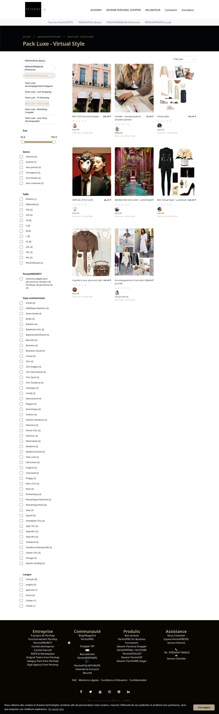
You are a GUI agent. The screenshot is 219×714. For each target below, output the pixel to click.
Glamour (32, 435)
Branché (31, 340)
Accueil (27, 36)
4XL (29, 257)
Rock (30, 488)
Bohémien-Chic (35, 329)
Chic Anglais (33, 366)
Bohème (31, 324)
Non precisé (33, 167)
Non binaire (33, 177)
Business (32, 345)
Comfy (30, 393)
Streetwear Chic (35, 520)
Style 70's (32, 526)
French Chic (33, 430)
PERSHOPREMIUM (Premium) (123, 22)
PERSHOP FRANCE (179, 652)
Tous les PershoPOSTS (60, 22)
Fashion (31, 414)
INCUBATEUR (152, 10)
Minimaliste (33, 441)
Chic (29, 361)
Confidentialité (138, 680)
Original (31, 467)
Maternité (32, 204)
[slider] (23, 142)
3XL (29, 252)
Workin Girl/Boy (35, 563)
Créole (30, 605)
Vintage (31, 558)
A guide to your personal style (87, 280)
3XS (29, 209)
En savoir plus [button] (56, 709)
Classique (32, 387)
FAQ (74, 680)
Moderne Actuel (35, 451)
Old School (33, 462)
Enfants (31, 199)
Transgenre (33, 172)
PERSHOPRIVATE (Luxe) (158, 22)
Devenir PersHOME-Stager (132, 661)
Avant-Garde (33, 313)
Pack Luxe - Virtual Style (37, 103)
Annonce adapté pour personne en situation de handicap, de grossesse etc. (39, 283)
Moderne (32, 446)
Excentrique (33, 409)
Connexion (171, 10)
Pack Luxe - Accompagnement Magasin (39, 84)
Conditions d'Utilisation (114, 680)
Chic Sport (32, 377)
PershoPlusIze (34, 262)
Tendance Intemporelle (39, 547)
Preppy (31, 478)
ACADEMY (96, 10)
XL (28, 241)
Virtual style (163, 116)
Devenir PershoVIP (131, 657)
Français (31, 579)
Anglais (31, 584)
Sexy (29, 510)
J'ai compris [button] (204, 707)
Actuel (30, 302)
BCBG (30, 318)
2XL (29, 246)
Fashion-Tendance (36, 419)
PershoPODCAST (132, 653)
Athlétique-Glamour (37, 308)
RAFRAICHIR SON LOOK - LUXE (130, 199)
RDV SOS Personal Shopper (85, 116)
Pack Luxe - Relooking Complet (36, 111)
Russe (30, 595)
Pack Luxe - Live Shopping (38, 91)
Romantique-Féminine (38, 499)
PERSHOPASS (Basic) (89, 22)
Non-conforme (34, 183)
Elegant (31, 403)
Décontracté (33, 398)
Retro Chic (32, 483)
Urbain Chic (33, 552)
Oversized (32, 472)
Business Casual (35, 350)
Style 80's (32, 531)
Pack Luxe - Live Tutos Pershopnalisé (36, 120)
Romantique (33, 494)
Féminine (32, 425)
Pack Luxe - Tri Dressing (37, 97)
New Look (32, 457)
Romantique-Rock (36, 504)
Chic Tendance (34, 382)
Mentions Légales (89, 680)
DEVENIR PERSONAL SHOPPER (123, 10)
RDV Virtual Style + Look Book (172, 199)
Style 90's (32, 536)
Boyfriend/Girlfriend (37, 334)
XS (28, 220)
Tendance (32, 542)
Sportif (31, 515)
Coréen (31, 600)
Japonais (31, 589)
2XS (29, 215)
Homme (31, 156)
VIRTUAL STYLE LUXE (82, 199)
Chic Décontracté (36, 372)
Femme (31, 162)
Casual (31, 356)
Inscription (188, 10)
